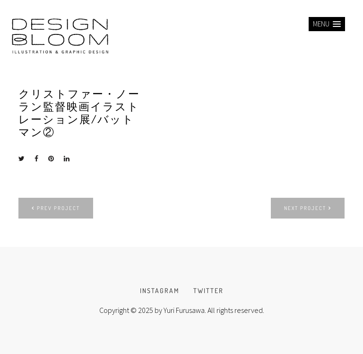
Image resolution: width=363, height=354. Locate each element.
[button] (327, 24)
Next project (307, 208)
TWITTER (208, 291)
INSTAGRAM (159, 291)
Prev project (56, 208)
